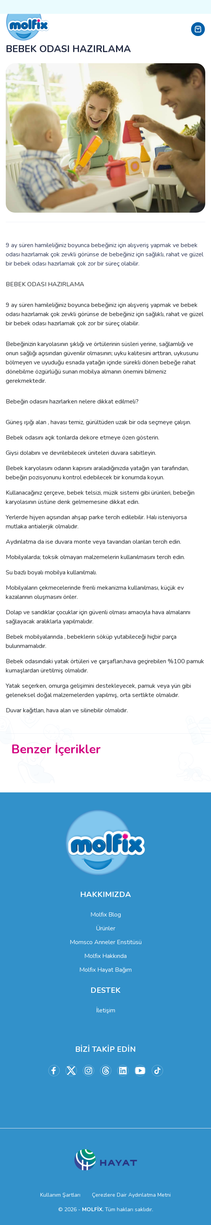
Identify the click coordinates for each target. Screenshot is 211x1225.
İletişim (105, 1010)
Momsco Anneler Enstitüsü (106, 942)
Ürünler (105, 928)
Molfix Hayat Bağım (105, 970)
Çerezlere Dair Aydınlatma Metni (131, 1195)
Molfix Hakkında (105, 956)
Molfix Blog (105, 914)
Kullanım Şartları (60, 1195)
